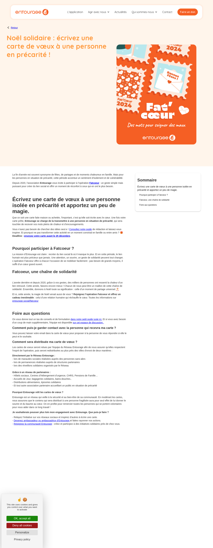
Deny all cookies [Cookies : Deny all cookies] (22, 525)
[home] (31, 12)
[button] (99, 12)
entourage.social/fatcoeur (25, 301)
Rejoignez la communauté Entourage (33, 424)
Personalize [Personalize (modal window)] (22, 532)
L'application (75, 12)
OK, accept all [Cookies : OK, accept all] (22, 518)
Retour (14, 27)
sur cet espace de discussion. (88, 322)
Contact (167, 12)
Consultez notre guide (80, 229)
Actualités (120, 12)
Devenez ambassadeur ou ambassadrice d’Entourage (42, 420)
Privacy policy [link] (22, 539)
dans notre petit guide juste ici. (86, 319)
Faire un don (187, 12)
